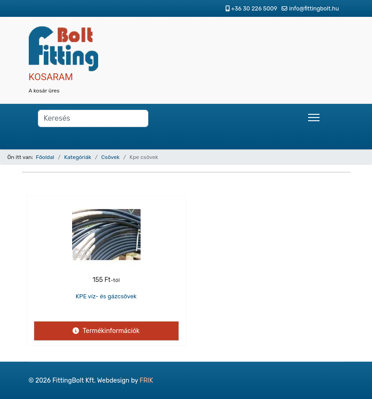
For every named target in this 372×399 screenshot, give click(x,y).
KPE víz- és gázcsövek (106, 296)
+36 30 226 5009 (254, 8)
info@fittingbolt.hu (314, 8)
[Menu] (314, 117)
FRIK (146, 380)
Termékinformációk (110, 331)
